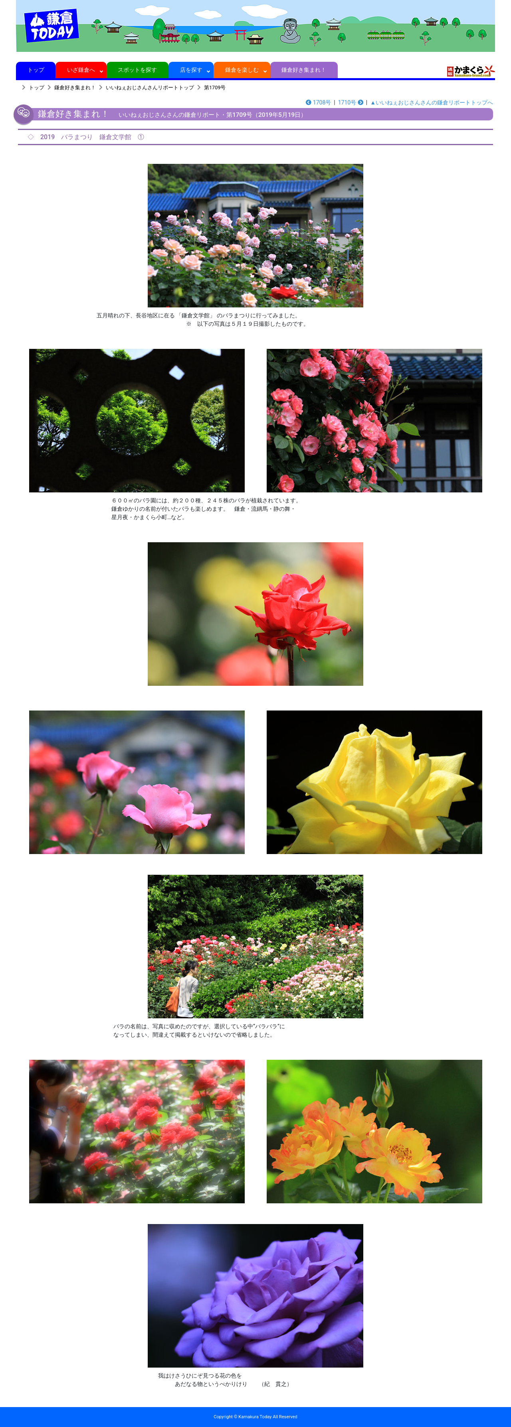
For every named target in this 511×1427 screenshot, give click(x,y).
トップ (36, 70)
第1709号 (215, 88)
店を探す (191, 70)
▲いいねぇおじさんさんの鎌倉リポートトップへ (431, 102)
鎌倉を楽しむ (242, 70)
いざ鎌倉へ (81, 70)
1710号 (350, 102)
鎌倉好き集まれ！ (304, 70)
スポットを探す (137, 70)
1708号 (318, 102)
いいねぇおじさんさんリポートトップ (150, 88)
